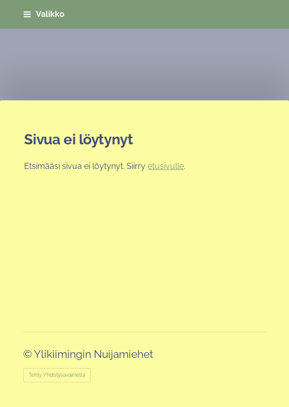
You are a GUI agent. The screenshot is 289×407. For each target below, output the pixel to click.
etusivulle (166, 166)
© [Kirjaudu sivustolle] (28, 354)
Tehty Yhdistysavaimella (57, 375)
